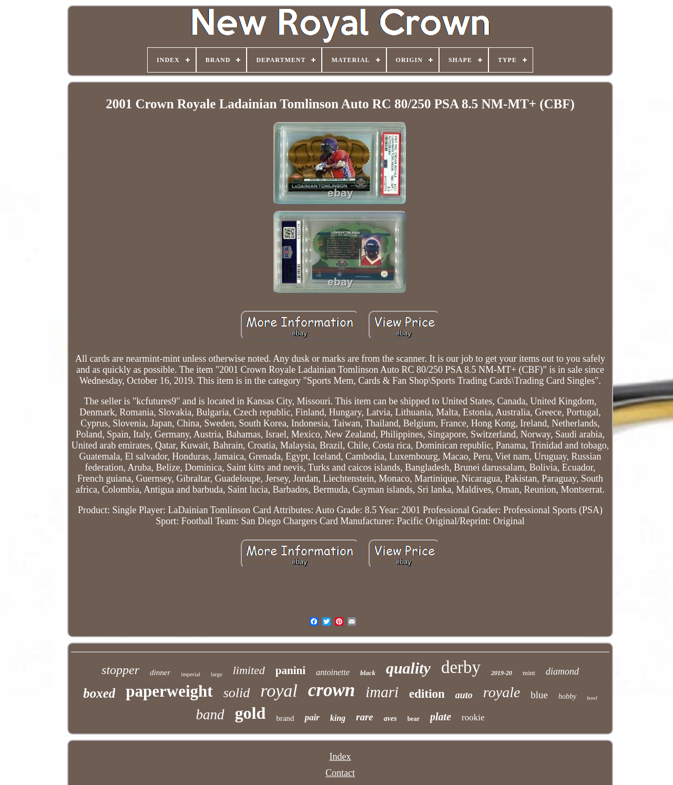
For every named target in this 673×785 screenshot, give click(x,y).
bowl (592, 698)
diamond (562, 671)
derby (461, 667)
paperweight (169, 691)
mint (529, 673)
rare (364, 716)
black (367, 673)
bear (413, 718)
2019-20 (501, 673)
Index (340, 756)
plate (440, 716)
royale (502, 692)
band (210, 714)
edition (427, 693)
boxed (99, 693)
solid (236, 692)
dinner (160, 672)
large (216, 674)
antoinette (333, 672)
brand (285, 718)
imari (382, 692)
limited (249, 670)
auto (464, 695)
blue (539, 694)
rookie (473, 717)
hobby (567, 696)
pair (311, 717)
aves (390, 718)
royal (279, 690)
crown (331, 690)
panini (290, 670)
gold (250, 713)
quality (408, 668)
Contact (340, 773)
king (337, 717)
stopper (120, 670)
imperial (190, 674)
